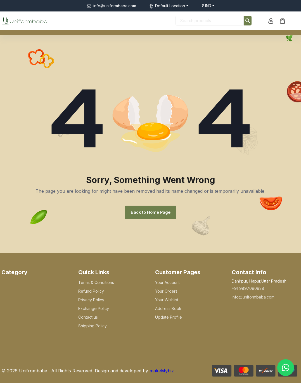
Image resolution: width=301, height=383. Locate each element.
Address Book (168, 308)
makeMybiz (162, 370)
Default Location (170, 5)
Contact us (88, 317)
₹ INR (206, 5)
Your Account (167, 282)
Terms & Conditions (96, 282)
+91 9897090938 (248, 288)
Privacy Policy (91, 299)
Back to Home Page (150, 212)
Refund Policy (91, 291)
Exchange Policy (93, 308)
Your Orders (166, 291)
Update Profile (168, 317)
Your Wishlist (166, 299)
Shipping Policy (92, 325)
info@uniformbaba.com (111, 5)
